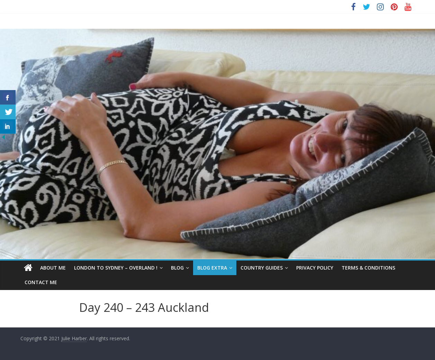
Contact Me (41, 282)
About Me (53, 267)
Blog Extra (212, 267)
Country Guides (262, 267)
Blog (177, 267)
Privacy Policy (314, 267)
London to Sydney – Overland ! (115, 267)
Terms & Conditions (368, 267)
